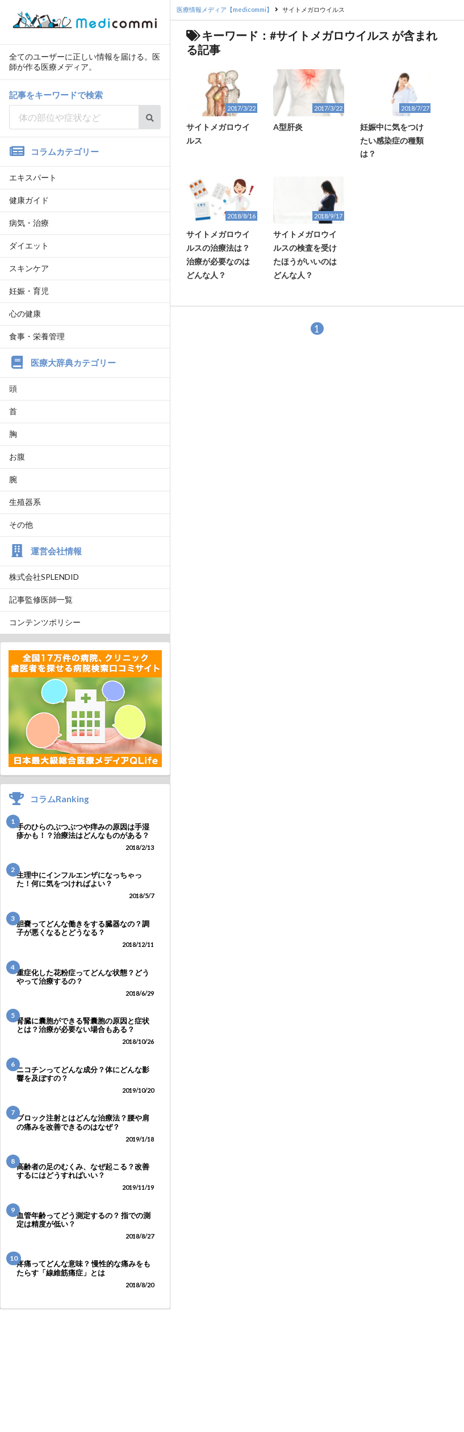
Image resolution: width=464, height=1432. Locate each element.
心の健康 (25, 313)
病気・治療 (29, 223)
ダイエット (29, 245)
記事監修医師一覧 (41, 599)
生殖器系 (25, 502)
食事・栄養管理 (37, 336)
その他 (21, 524)
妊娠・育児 (29, 291)
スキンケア (29, 268)
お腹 (17, 456)
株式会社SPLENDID (44, 577)
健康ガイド (29, 200)
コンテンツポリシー (45, 622)
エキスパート (33, 177)
